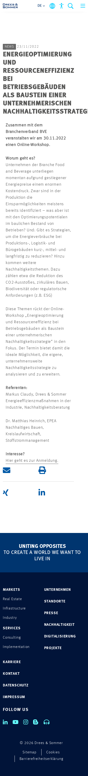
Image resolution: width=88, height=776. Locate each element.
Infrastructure (14, 608)
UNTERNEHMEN (57, 590)
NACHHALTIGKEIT (59, 625)
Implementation (16, 647)
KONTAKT (11, 674)
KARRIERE (12, 662)
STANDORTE (54, 601)
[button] (20, 470)
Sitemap (30, 752)
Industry (10, 618)
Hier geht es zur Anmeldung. (32, 461)
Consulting (12, 638)
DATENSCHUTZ (16, 685)
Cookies (53, 752)
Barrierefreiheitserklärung (41, 759)
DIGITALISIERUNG (60, 636)
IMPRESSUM (14, 697)
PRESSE (51, 613)
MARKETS (11, 590)
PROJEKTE (53, 648)
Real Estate (12, 599)
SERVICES (11, 628)
